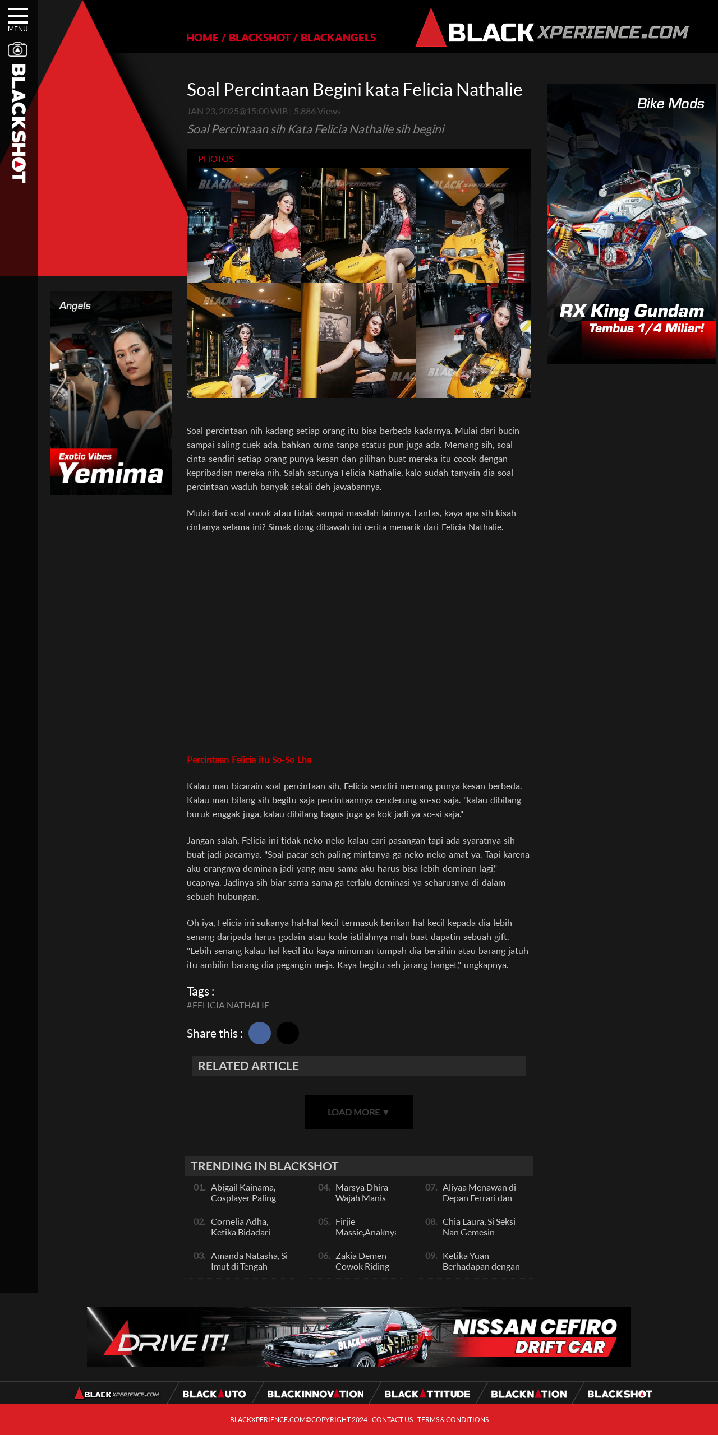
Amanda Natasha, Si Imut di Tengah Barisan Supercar (249, 1266)
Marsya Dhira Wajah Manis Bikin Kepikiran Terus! (364, 1203)
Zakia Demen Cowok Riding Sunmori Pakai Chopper (363, 1271)
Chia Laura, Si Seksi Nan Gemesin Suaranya (479, 1232)
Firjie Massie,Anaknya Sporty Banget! (367, 1232)
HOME (202, 37)
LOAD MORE (359, 1112)
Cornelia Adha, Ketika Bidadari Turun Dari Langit (244, 1232)
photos (215, 158)
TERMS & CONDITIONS (453, 1419)
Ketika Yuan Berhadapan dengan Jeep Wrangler (481, 1266)
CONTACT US (392, 1419)
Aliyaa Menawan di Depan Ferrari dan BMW (479, 1198)
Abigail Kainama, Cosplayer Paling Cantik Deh (243, 1198)
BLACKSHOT (260, 37)
